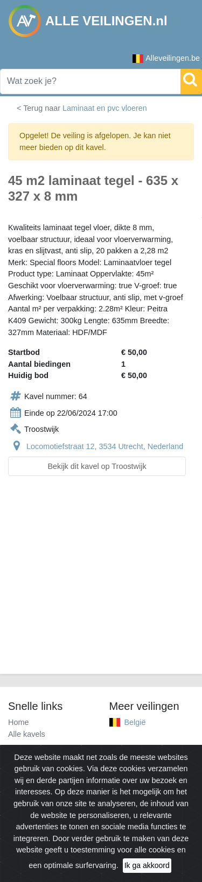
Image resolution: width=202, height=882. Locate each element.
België (135, 722)
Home (18, 722)
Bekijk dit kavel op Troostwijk (96, 466)
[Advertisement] (101, 581)
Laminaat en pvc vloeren (104, 108)
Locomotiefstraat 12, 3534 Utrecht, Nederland (104, 446)
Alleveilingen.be (166, 58)
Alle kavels (26, 734)
